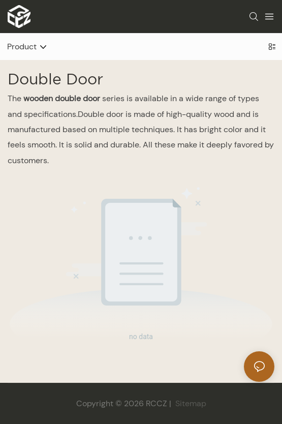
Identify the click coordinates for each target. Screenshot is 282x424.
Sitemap (189, 403)
